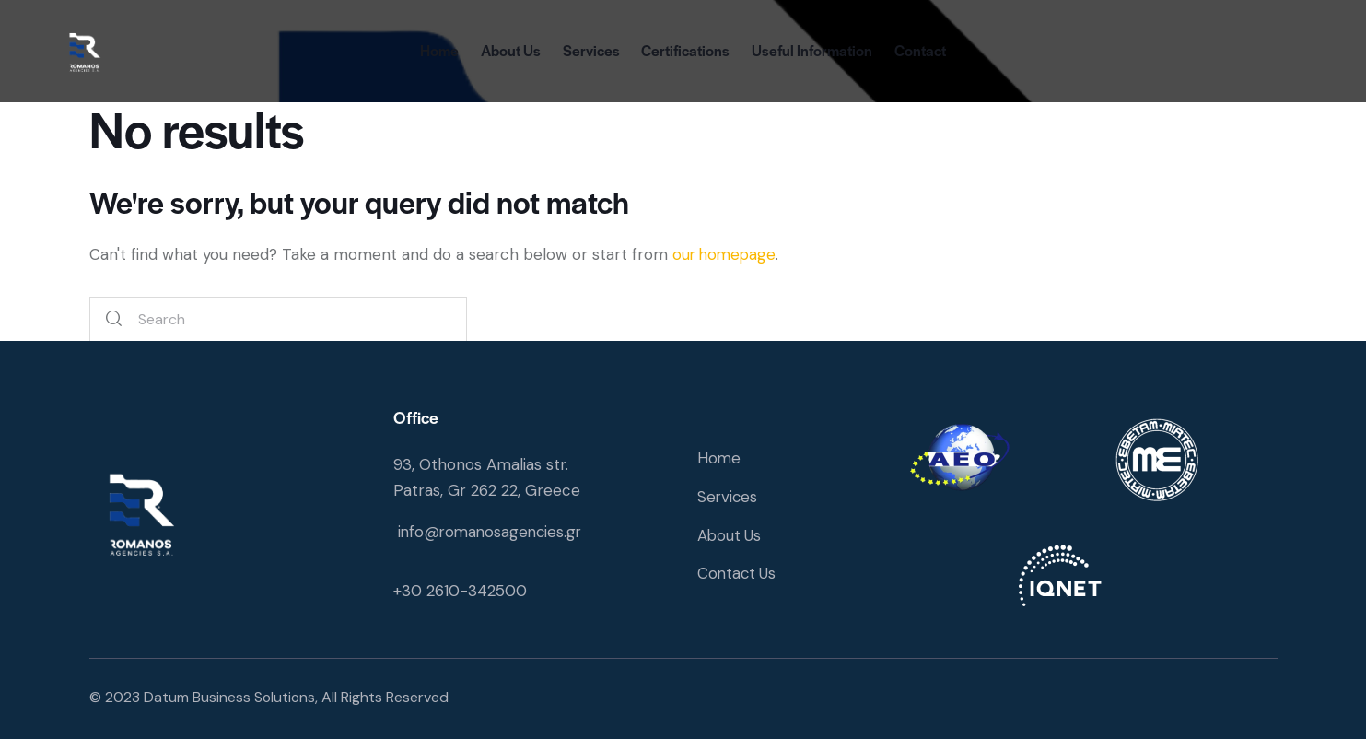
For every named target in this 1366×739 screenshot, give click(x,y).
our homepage (726, 254)
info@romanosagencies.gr (493, 532)
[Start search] (113, 320)
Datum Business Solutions (230, 697)
